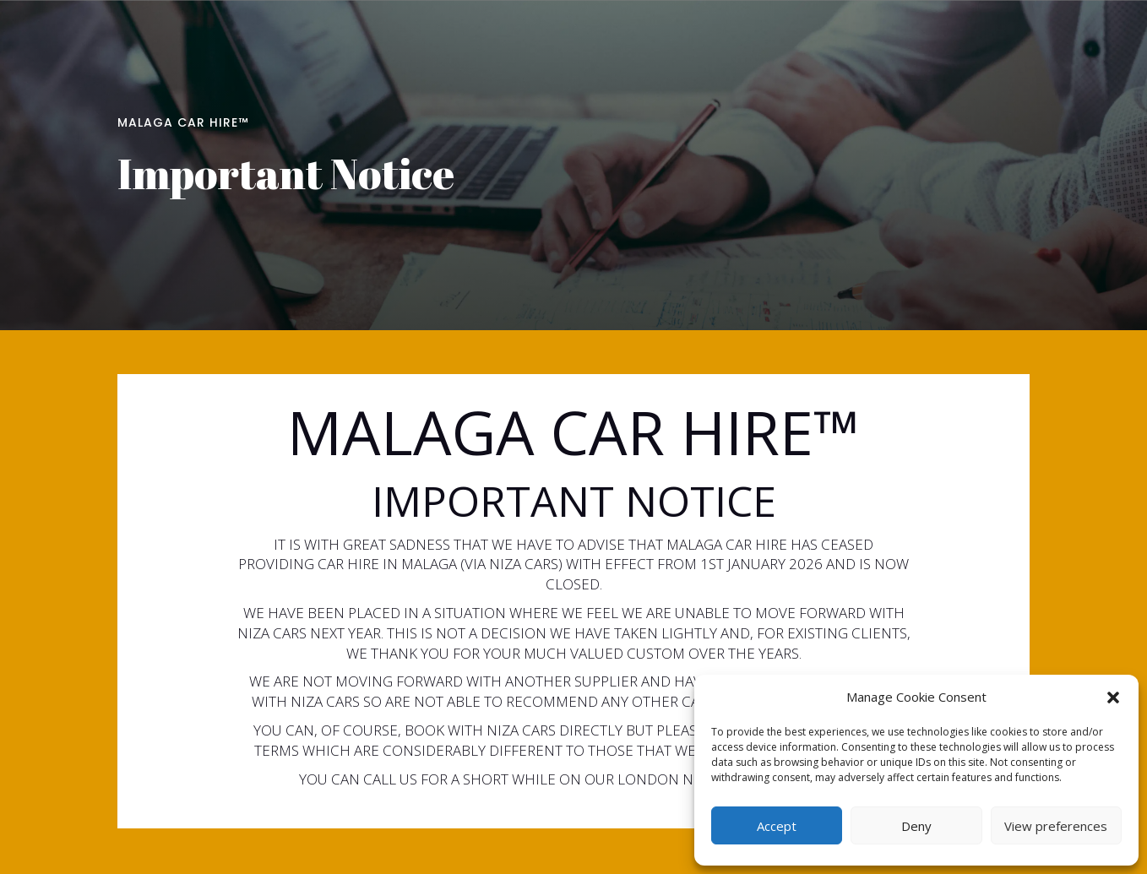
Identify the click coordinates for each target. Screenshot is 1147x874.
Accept (776, 825)
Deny (916, 825)
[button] (1113, 697)
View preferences (1055, 825)
